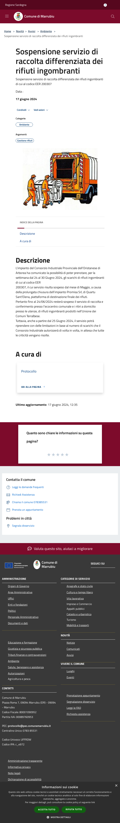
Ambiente (46, 31)
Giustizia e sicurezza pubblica (25, 649)
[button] (60, 817)
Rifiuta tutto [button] (74, 809)
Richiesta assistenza (78, 714)
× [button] (116, 785)
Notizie (71, 643)
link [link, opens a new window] (93, 802)
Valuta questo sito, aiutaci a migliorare (60, 548)
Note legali (14, 773)
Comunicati (73, 649)
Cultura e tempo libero (80, 592)
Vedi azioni (41, 110)
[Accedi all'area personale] (105, 5)
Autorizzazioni (16, 673)
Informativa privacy (19, 767)
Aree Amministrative (20, 592)
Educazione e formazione (22, 642)
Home (7, 31)
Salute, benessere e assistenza (26, 667)
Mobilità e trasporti (78, 625)
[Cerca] (113, 16)
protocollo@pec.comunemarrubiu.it (29, 726)
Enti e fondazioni (18, 605)
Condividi (24, 110)
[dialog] (60, 802)
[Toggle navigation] (7, 16)
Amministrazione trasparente (25, 761)
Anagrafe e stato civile (80, 586)
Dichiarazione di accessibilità (24, 779)
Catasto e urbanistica (79, 614)
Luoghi (71, 671)
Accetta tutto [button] (46, 809)
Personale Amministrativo (23, 617)
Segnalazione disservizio (81, 702)
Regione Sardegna (15, 5)
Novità (20, 31)
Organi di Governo (18, 586)
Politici (12, 611)
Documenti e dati (18, 623)
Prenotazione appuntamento (83, 695)
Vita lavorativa (75, 598)
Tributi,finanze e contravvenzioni (27, 655)
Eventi (70, 677)
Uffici (11, 598)
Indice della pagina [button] (31, 222)
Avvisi (31, 31)
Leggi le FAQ (74, 708)
